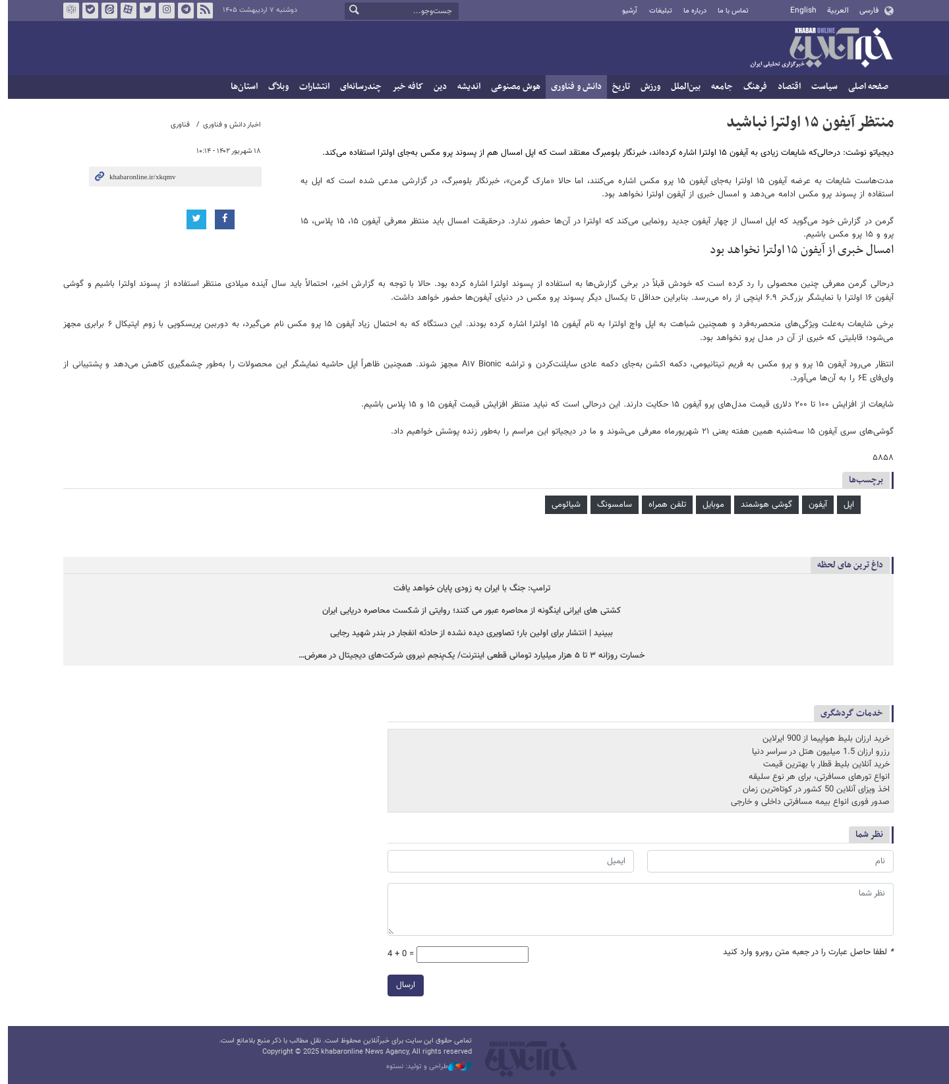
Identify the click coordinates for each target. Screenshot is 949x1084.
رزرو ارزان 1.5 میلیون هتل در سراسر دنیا (817, 751)
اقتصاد (785, 86)
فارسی (865, 10)
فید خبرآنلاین (201, 10)
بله (86, 10)
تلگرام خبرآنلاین (181, 10)
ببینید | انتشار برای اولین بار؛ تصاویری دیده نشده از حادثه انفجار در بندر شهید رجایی (468, 633)
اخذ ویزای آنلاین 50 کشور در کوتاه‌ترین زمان (812, 789)
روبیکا (67, 10)
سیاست (820, 86)
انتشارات (310, 86)
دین (436, 86)
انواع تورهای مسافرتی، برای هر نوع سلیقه (815, 777)
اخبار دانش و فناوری (228, 124)
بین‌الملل (682, 86)
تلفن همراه (663, 504)
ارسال (401, 984)
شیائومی (562, 504)
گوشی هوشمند (762, 504)
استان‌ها (240, 86)
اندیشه (464, 86)
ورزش (646, 86)
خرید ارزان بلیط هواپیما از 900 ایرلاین (822, 739)
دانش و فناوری (572, 86)
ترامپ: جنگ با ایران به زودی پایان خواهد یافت (467, 589)
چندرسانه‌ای (357, 86)
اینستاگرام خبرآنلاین (162, 10)
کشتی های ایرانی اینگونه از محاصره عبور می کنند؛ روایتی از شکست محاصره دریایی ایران (468, 611)
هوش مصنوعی (511, 86)
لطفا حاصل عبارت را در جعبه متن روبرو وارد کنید (804, 952)
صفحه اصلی (864, 86)
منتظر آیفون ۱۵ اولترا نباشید (806, 122)
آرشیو (625, 10)
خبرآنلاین (817, 48)
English (799, 10)
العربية (834, 10)
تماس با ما (729, 10)
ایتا (105, 10)
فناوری (176, 124)
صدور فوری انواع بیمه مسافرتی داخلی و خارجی (806, 802)
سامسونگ (610, 504)
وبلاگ (274, 86)
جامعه (718, 86)
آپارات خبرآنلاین (124, 10)
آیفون (814, 504)
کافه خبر (403, 86)
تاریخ (617, 86)
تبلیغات (656, 10)
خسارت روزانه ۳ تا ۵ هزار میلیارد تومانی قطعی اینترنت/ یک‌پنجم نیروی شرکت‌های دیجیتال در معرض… (468, 656)
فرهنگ (751, 86)
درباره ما (691, 10)
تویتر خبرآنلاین (143, 10)
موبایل (709, 504)
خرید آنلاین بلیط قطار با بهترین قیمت (822, 764)
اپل (845, 504)
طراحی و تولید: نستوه (425, 1067)
